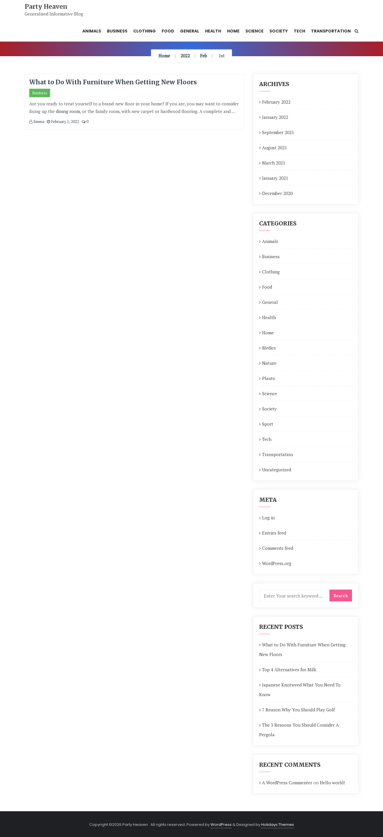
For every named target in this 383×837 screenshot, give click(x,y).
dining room (68, 111)
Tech (266, 439)
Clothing (271, 272)
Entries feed (274, 533)
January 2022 (275, 117)
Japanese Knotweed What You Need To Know (300, 689)
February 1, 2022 (63, 121)
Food (267, 287)
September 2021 (278, 132)
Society (269, 409)
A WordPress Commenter (287, 782)
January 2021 (275, 178)
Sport (267, 424)
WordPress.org (276, 563)
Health (269, 317)
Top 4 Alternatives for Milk (289, 669)
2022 (185, 56)
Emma (36, 121)
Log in (268, 518)
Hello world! (332, 782)
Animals (270, 241)
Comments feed (277, 548)
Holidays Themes (277, 824)
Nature (269, 363)
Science (269, 393)
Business (39, 92)
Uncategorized (276, 470)
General (270, 302)
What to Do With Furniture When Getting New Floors (113, 82)
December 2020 (277, 193)
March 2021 (273, 163)
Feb (203, 56)
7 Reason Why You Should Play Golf (298, 710)
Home (164, 56)
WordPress (221, 824)
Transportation (277, 454)
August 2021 (274, 147)
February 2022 (276, 102)
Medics (269, 348)
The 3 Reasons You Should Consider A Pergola (299, 729)
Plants (268, 378)
